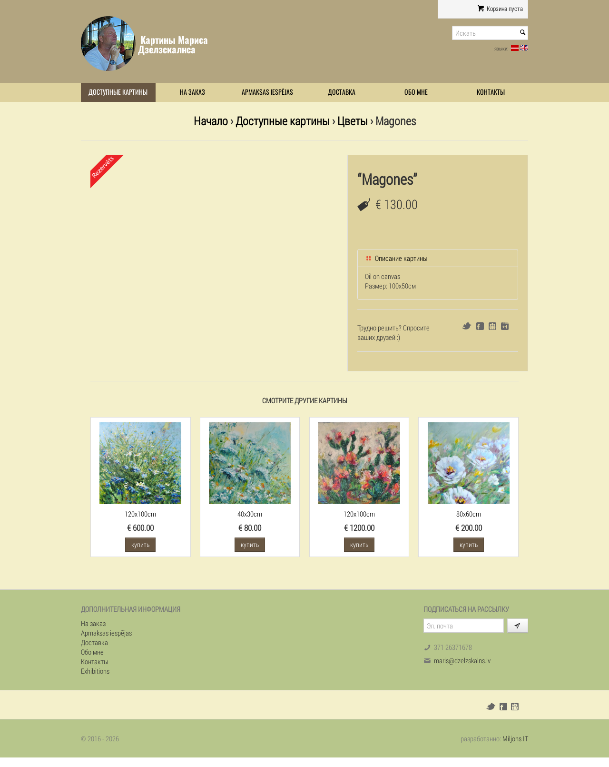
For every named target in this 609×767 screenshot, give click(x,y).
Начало (211, 121)
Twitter (466, 325)
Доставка (341, 92)
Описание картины (396, 258)
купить (140, 544)
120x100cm (140, 513)
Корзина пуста (500, 8)
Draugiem (492, 326)
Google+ (505, 326)
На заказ (192, 92)
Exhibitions (95, 671)
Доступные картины (117, 92)
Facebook (480, 326)
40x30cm (249, 513)
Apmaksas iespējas (267, 92)
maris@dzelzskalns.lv (462, 660)
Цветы (352, 121)
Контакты (491, 92)
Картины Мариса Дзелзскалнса (173, 44)
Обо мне (416, 92)
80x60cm (468, 513)
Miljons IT (515, 738)
